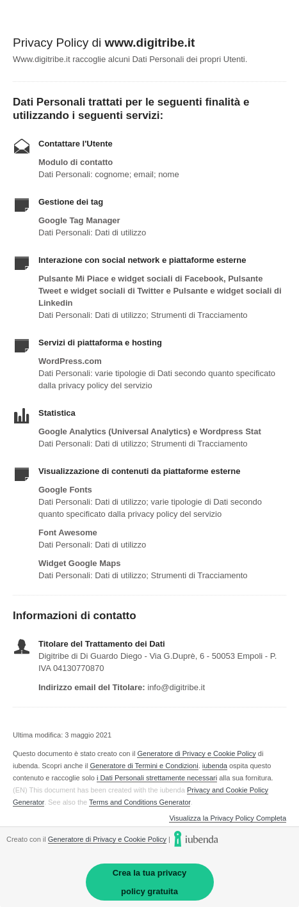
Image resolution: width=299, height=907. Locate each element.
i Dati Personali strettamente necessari (157, 778)
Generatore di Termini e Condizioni (144, 765)
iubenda (214, 765)
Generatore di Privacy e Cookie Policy (196, 753)
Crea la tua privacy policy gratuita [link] (150, 882)
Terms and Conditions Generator (139, 802)
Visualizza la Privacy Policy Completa (227, 818)
